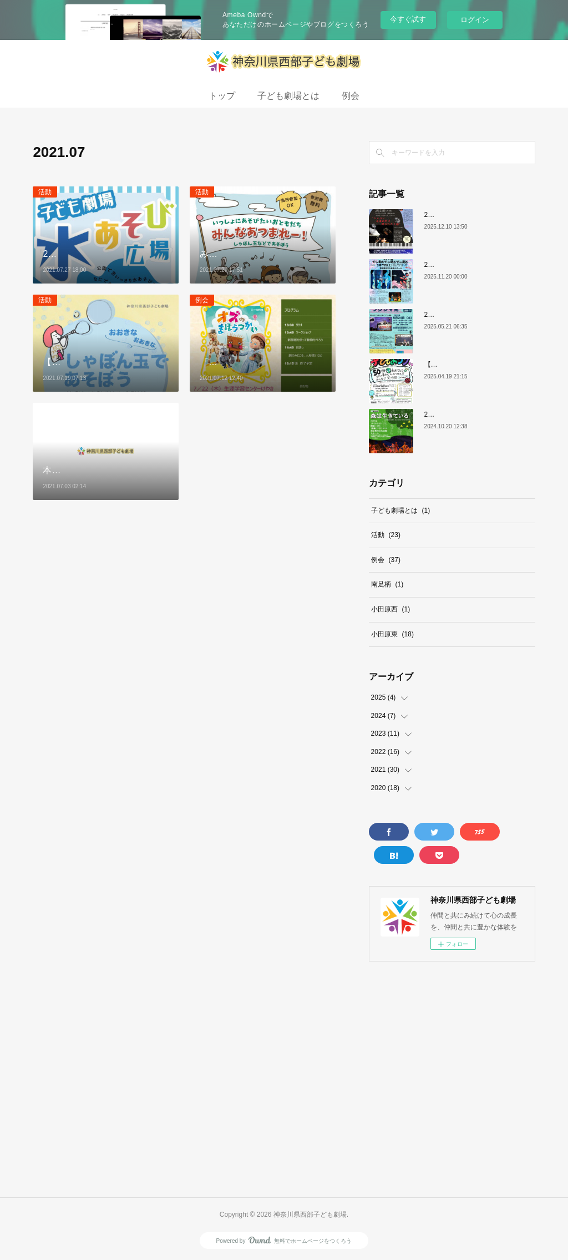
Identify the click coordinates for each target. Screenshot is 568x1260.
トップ (222, 95)
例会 (350, 95)
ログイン (474, 20)
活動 (45, 192)
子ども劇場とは (288, 95)
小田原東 (392, 634)
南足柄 (387, 584)
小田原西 (390, 609)
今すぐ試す (408, 19)
